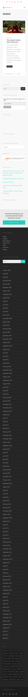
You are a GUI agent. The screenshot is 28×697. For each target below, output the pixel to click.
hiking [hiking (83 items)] (16, 661)
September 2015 (7, 483)
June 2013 (5, 569)
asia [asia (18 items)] (16, 650)
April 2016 (5, 463)
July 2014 (5, 525)
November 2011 (7, 617)
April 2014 (5, 535)
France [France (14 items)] (17, 658)
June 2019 (5, 356)
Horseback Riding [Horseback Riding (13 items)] (6, 663)
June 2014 (5, 528)
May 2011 (5, 638)
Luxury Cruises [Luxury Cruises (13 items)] (6, 666)
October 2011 (6, 621)
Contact (5, 239)
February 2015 (7, 504)
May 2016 (5, 459)
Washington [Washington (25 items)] (5, 679)
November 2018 (7, 373)
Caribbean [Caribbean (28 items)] (21, 653)
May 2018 (5, 390)
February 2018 (7, 397)
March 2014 (6, 538)
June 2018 (5, 387)
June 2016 (5, 456)
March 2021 (6, 315)
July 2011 (5, 631)
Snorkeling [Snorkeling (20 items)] (9, 674)
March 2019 (6, 363)
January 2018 (6, 401)
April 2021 (5, 311)
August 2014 (6, 521)
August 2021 (6, 298)
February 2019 (7, 366)
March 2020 (6, 325)
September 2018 (7, 380)
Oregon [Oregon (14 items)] (4, 671)
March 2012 (6, 607)
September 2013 (7, 559)
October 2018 (6, 377)
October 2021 (6, 291)
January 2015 (6, 507)
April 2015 (5, 497)
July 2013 (5, 566)
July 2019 (5, 353)
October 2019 (6, 342)
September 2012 (7, 590)
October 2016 (6, 442)
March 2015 (6, 500)
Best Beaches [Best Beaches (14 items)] (6, 653)
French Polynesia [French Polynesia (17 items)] (6, 661)
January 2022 (6, 284)
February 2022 (7, 280)
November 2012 (7, 583)
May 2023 (5, 274)
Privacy (5, 249)
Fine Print (5, 247)
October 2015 (6, 480)
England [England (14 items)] (20, 655)
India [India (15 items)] (12, 663)
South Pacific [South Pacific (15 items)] (5, 676)
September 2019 (7, 346)
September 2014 (7, 518)
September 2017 (7, 411)
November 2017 (7, 408)
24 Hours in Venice (8, 182)
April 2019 (5, 359)
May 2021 (5, 308)
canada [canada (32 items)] (16, 653)
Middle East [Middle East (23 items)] (19, 669)
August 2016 (6, 449)
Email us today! (14, 222)
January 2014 (6, 545)
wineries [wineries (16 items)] (18, 679)
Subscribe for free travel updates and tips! (14, 99)
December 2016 (7, 435)
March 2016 (6, 466)
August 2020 (6, 322)
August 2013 (6, 562)
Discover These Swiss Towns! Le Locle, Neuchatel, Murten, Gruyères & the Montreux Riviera (13, 173)
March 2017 (6, 428)
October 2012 (6, 586)
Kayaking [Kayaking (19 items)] (19, 663)
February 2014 (7, 542)
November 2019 (7, 339)
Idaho (6, 23)
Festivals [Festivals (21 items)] (9, 658)
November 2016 (7, 439)
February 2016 (7, 470)
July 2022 (5, 277)
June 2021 (5, 305)
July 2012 (5, 597)
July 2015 (5, 490)
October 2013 (6, 556)
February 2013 (7, 576)
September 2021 (7, 294)
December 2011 (7, 614)
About (4, 236)
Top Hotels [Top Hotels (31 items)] (15, 676)
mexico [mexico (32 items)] (14, 669)
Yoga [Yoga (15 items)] (22, 679)
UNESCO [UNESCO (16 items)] (20, 676)
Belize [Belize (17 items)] (19, 650)
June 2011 (5, 635)
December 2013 (7, 549)
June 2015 (5, 494)
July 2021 (5, 301)
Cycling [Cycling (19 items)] (16, 655)
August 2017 (6, 415)
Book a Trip (6, 243)
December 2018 (7, 370)
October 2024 (6, 270)
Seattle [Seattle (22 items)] (4, 674)
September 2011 (7, 624)
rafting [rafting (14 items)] (17, 671)
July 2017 (5, 418)
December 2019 (7, 335)
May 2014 (5, 531)
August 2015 (6, 487)
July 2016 (5, 452)
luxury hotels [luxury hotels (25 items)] (13, 666)
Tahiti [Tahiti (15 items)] (11, 676)
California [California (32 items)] (12, 653)
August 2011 (6, 628)
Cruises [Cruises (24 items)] (4, 655)
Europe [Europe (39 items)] (4, 658)
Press (4, 245)
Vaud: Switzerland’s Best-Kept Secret (13, 178)
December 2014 (7, 511)
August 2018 (6, 384)
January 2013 (6, 580)
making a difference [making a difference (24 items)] (7, 669)
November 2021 (7, 287)
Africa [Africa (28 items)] (10, 650)
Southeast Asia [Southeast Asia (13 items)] (15, 674)
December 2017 (7, 404)
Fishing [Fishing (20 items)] (13, 658)
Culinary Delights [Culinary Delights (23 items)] (10, 655)
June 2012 (5, 600)
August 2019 (6, 349)
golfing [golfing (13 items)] (12, 661)
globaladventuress (9, 74)
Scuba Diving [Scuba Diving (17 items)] (22, 671)
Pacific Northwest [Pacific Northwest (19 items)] (11, 671)
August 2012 (6, 593)
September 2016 (7, 445)
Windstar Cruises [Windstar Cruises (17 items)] (12, 679)
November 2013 (7, 552)
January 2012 (6, 610)
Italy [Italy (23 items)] (15, 663)
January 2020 (6, 332)
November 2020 (7, 318)
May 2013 (5, 573)
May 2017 (5, 421)
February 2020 (7, 329)
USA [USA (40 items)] (23, 676)
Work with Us (6, 241)
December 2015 (7, 476)
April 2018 (5, 394)
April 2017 (5, 425)
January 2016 (6, 473)
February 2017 (7, 432)
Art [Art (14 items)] (13, 650)
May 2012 (5, 604)
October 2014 (6, 514)
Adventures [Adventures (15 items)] (5, 650)
